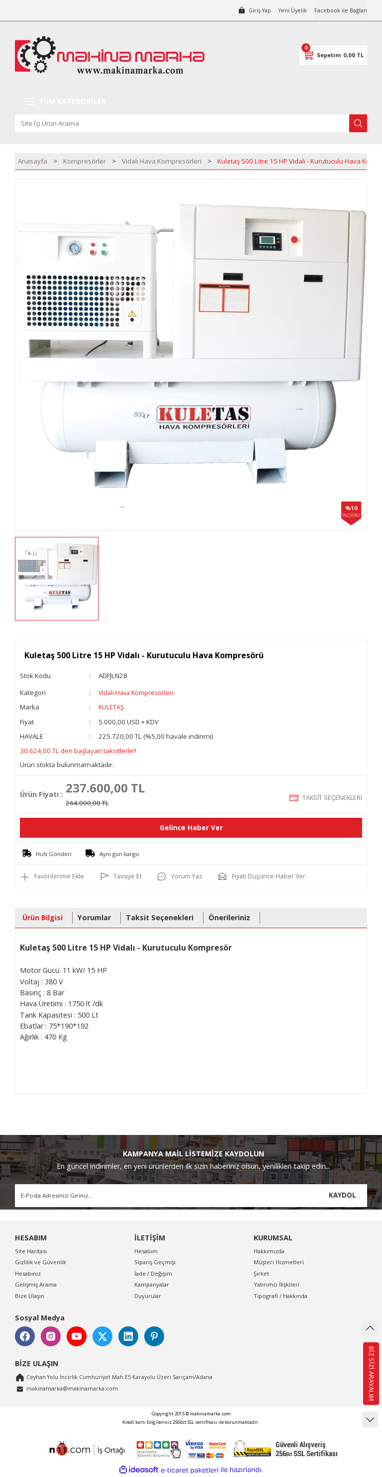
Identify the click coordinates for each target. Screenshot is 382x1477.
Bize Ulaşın (29, 1295)
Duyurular (147, 1295)
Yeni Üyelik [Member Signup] (290, 10)
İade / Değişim (153, 1273)
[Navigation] (191, 101)
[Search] (191, 123)
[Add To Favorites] (53, 876)
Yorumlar (94, 917)
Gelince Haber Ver (191, 827)
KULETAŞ (111, 706)
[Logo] (109, 55)
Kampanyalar (151, 1284)
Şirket (261, 1273)
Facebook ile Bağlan (340, 10)
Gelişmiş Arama (36, 1284)
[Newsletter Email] (191, 1195)
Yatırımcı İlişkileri (276, 1284)
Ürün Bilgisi (42, 917)
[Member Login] (250, 10)
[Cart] (333, 55)
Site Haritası (31, 1251)
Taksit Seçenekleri (159, 917)
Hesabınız (28, 1273)
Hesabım (146, 1251)
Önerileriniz (229, 917)
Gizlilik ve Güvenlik (40, 1262)
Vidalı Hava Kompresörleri (138, 692)
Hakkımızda (269, 1251)
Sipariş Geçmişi (155, 1262)
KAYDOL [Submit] (342, 1195)
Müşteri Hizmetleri (279, 1262)
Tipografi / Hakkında (280, 1295)
